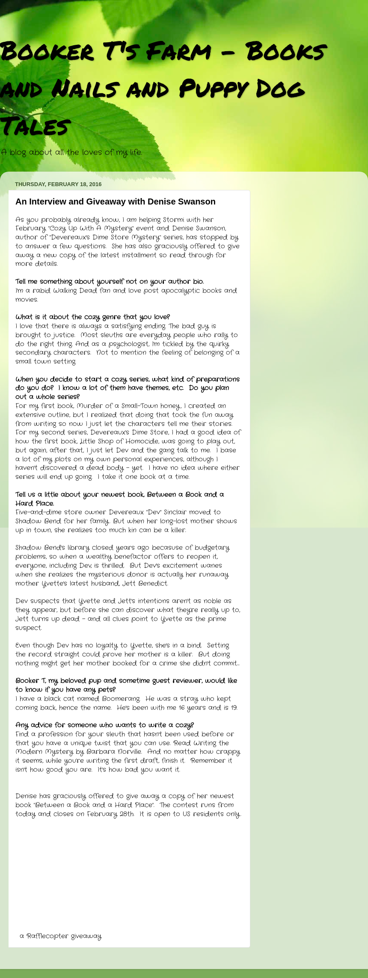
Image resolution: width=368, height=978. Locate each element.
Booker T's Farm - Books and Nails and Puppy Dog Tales (162, 87)
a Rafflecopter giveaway (60, 936)
